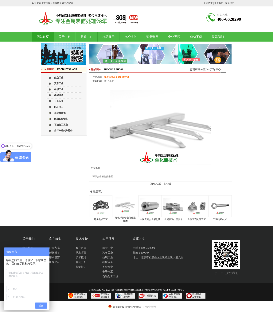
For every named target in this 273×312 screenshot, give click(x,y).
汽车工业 (107, 252)
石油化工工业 (110, 276)
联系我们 (229, 3)
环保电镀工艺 (101, 219)
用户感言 (54, 257)
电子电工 (107, 271)
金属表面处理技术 (173, 219)
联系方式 (139, 238)
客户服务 (55, 238)
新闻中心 (86, 36)
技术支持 (82, 238)
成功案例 (196, 36)
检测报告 (81, 267)
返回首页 (208, 3)
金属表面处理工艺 (197, 219)
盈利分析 (81, 262)
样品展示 (108, 36)
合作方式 (54, 248)
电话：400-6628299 (144, 248)
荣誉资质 (152, 36)
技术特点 (130, 36)
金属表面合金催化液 (150, 219)
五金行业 (107, 267)
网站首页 (43, 36)
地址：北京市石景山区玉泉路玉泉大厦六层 (158, 257)
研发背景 (81, 252)
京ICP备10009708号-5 (173, 289)
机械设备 (107, 262)
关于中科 (65, 36)
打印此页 (155, 183)
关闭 (167, 183)
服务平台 (54, 262)
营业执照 (150, 307)
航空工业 (107, 248)
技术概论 (81, 257)
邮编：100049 (141, 252)
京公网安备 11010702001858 (127, 307)
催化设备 (54, 252)
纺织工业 (107, 257)
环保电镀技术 (220, 219)
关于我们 (218, 3)
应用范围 (108, 238)
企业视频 (174, 36)
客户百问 (81, 248)
